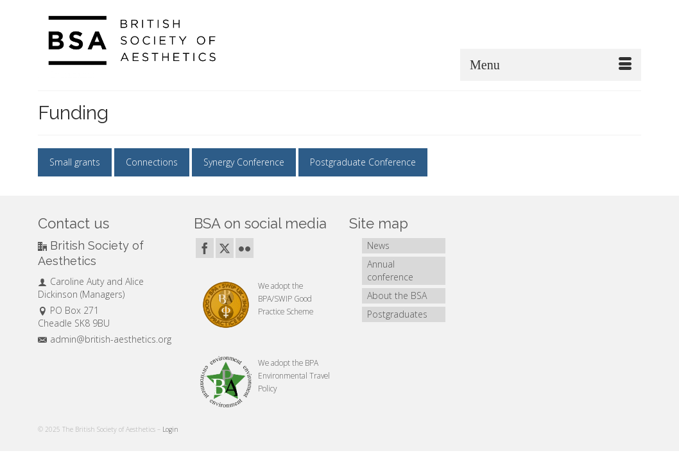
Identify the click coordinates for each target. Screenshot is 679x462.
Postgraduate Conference (363, 162)
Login (170, 429)
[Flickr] (245, 248)
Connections (152, 162)
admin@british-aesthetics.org (104, 339)
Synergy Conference (243, 162)
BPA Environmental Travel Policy (294, 375)
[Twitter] (225, 248)
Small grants (74, 162)
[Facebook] (205, 248)
